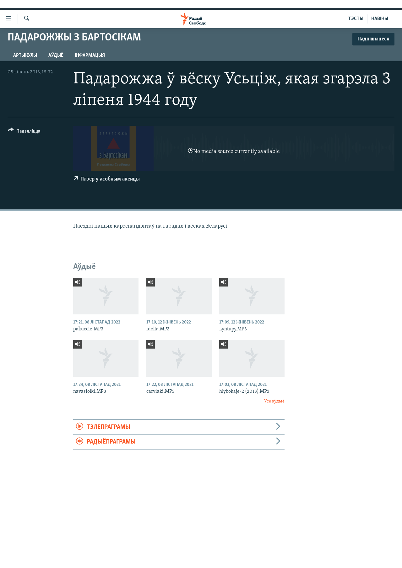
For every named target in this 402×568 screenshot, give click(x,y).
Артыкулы (25, 55)
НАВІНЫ (379, 18)
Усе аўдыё (274, 401)
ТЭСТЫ (355, 18)
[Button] (24, 132)
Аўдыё (55, 55)
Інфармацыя (90, 55)
